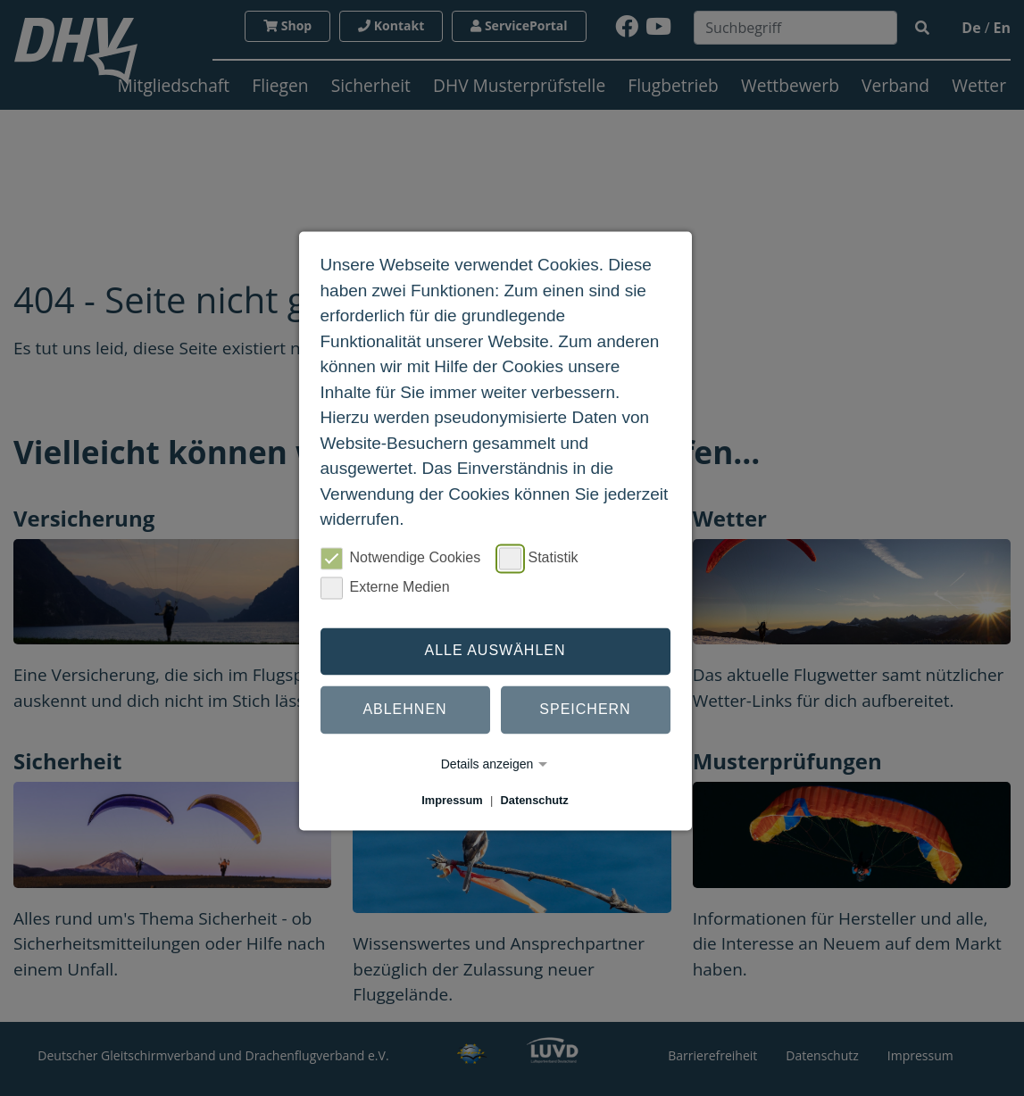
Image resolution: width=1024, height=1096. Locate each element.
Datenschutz (535, 800)
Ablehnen (404, 710)
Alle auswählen (494, 651)
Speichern (584, 710)
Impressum (451, 800)
